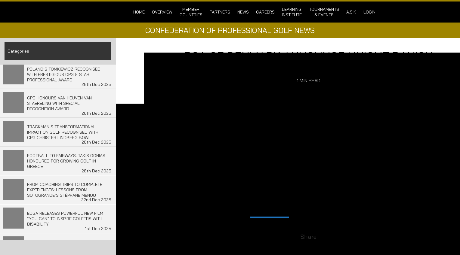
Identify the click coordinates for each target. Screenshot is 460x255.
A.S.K (351, 12)
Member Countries (191, 12)
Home (139, 12)
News (243, 12)
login (369, 12)
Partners (220, 12)
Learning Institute (292, 12)
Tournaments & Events (324, 12)
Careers (265, 12)
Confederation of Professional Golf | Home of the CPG (100, 12)
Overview (162, 12)
